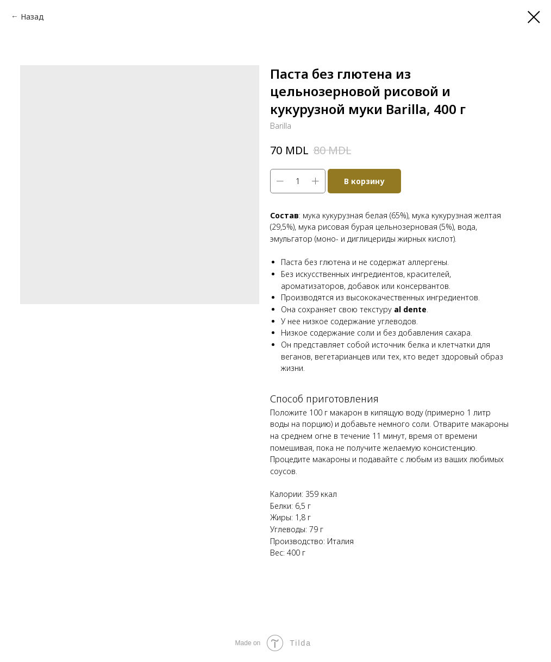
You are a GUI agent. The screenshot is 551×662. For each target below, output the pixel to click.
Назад (32, 16)
